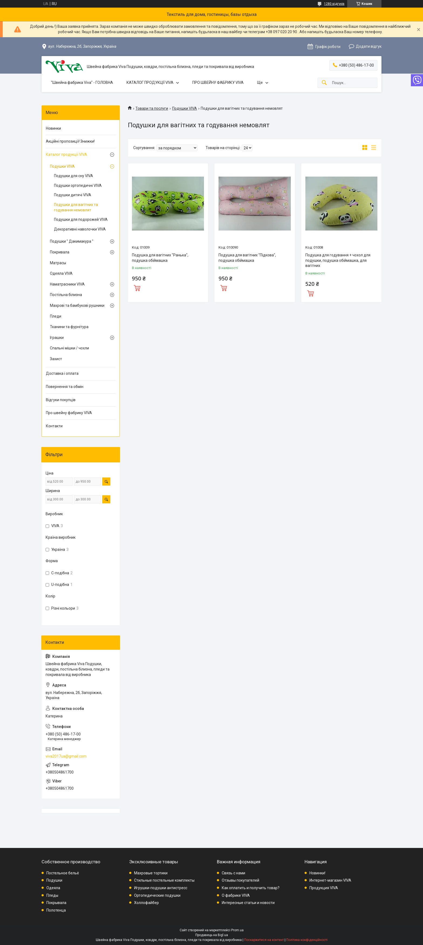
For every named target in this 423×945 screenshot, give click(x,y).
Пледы (52, 895)
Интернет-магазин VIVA (330, 880)
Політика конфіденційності (307, 940)
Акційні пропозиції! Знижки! (70, 141)
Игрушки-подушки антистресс (160, 888)
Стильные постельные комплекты (164, 880)
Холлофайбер (146, 903)
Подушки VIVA (184, 108)
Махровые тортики (151, 873)
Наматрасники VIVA (67, 284)
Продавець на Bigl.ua (211, 935)
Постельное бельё (62, 873)
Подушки (54, 880)
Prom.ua (237, 930)
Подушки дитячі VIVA (72, 195)
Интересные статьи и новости (248, 903)
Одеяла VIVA (61, 273)
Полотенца (56, 910)
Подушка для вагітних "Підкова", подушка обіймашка (247, 258)
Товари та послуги (151, 108)
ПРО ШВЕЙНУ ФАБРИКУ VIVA (218, 82)
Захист (56, 359)
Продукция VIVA (323, 888)
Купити (137, 287)
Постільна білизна (66, 295)
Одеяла (53, 888)
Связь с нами (233, 873)
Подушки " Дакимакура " (71, 241)
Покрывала (56, 903)
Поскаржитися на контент (264, 940)
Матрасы (58, 263)
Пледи (55, 316)
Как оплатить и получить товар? (250, 888)
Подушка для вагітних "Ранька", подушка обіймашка (160, 258)
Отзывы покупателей (240, 880)
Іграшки (57, 337)
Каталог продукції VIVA (66, 154)
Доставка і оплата (62, 373)
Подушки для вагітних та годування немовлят (76, 207)
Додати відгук (368, 46)
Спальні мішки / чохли (69, 348)
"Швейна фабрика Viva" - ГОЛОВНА (82, 82)
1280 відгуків (334, 4)
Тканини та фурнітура (69, 327)
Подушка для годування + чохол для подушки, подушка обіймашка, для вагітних (337, 260)
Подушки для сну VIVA (73, 176)
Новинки (53, 128)
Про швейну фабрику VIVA (69, 413)
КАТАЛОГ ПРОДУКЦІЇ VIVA (150, 82)
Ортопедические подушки (157, 895)
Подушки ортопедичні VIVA (78, 185)
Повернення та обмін (64, 386)
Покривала (59, 252)
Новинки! (317, 873)
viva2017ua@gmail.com (66, 756)
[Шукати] (324, 83)
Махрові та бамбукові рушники (77, 305)
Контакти (54, 426)
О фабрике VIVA (236, 895)
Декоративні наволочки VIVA (80, 229)
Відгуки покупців (61, 400)
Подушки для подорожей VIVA (81, 219)
